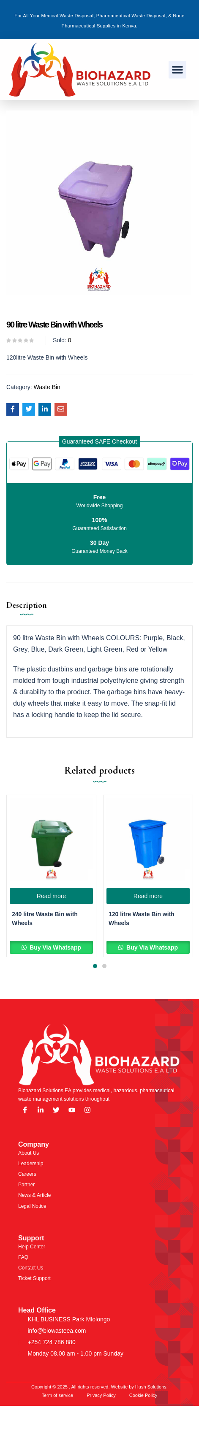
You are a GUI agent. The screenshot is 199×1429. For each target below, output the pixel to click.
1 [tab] (95, 966)
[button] (177, 69)
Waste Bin (47, 387)
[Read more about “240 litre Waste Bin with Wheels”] (51, 896)
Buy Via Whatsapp (54, 947)
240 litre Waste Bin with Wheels (45, 918)
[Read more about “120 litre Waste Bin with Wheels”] (148, 896)
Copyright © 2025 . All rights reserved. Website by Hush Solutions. (99, 1386)
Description (26, 605)
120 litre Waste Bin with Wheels (141, 918)
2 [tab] (104, 966)
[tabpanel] (51, 876)
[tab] (29, 611)
